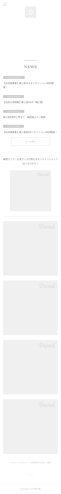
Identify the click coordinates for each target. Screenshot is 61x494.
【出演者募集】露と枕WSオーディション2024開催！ (30, 132)
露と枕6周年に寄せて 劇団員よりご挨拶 (24, 117)
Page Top (30, 476)
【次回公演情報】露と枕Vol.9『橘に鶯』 (24, 102)
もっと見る (30, 142)
